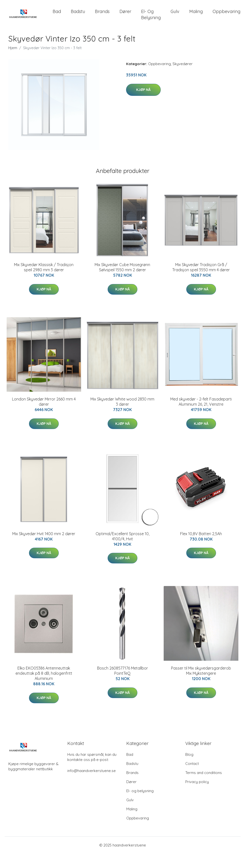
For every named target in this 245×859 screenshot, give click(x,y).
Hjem (12, 53)
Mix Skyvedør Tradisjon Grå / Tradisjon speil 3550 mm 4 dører (201, 273)
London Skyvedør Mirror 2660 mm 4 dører (44, 407)
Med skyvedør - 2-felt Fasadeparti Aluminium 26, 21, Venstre (201, 407)
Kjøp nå (143, 95)
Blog (189, 760)
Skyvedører (183, 69)
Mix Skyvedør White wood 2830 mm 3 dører (122, 407)
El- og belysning (151, 17)
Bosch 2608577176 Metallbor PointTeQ (122, 676)
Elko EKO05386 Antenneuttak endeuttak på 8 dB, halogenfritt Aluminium (43, 678)
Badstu (78, 14)
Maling (196, 14)
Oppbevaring (159, 69)
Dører (125, 14)
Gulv (175, 14)
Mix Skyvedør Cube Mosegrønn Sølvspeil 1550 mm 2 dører (122, 273)
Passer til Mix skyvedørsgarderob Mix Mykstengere (201, 676)
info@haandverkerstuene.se (91, 776)
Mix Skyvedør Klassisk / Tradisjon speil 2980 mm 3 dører (43, 273)
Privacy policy (197, 787)
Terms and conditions (203, 778)
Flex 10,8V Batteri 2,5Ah (201, 539)
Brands (102, 14)
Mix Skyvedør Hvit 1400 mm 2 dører (43, 539)
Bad (57, 14)
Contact (192, 769)
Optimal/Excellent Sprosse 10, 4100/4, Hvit (122, 542)
